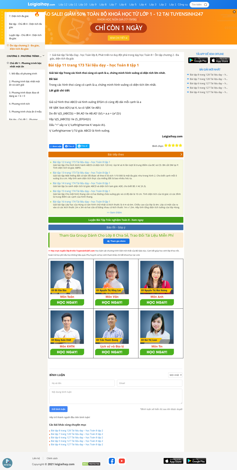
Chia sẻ (69, 146)
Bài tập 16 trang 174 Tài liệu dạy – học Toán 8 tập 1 (81, 201)
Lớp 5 (132, 4)
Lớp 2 (162, 4)
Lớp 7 (113, 4)
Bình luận (56, 146)
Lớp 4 (142, 4)
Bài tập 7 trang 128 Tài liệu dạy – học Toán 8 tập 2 (77, 433)
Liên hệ (36, 458)
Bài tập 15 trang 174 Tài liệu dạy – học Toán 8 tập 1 (81, 191)
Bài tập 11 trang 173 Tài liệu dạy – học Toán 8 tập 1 (93, 64)
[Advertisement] (209, 142)
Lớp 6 (123, 4)
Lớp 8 (103, 4)
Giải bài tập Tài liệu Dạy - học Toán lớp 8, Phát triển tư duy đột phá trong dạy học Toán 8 (102, 55)
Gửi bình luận (58, 409)
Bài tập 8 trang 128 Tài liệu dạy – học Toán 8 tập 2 (77, 430)
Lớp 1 (172, 4)
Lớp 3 (152, 4)
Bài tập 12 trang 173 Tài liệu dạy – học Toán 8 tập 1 (81, 162)
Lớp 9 (93, 4)
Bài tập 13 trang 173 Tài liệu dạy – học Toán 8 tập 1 (81, 172)
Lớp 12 (63, 4)
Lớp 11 (73, 4)
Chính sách (52, 458)
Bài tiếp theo (145, 154)
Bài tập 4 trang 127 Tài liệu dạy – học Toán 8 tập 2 (77, 444)
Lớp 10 (83, 4)
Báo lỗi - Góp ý (116, 227)
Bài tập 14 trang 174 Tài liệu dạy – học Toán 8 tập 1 (81, 183)
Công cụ (183, 4)
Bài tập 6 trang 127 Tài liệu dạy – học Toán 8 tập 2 (77, 437)
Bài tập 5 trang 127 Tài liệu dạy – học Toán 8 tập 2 (77, 440)
